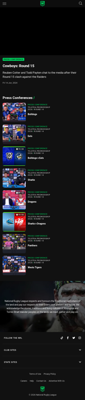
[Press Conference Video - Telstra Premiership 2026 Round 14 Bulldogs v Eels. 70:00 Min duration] (42, 156)
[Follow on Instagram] (79, 338)
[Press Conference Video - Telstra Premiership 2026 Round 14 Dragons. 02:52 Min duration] (42, 200)
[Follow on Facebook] (67, 338)
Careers (24, 380)
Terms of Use (35, 373)
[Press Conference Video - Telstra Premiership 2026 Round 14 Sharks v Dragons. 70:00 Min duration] (42, 221)
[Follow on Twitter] (73, 338)
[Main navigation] (4, 3)
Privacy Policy (50, 373)
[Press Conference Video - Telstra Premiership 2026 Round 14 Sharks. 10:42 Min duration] (42, 178)
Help (32, 380)
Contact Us (41, 380)
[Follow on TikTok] (62, 338)
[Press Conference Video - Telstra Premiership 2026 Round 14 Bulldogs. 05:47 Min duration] (42, 112)
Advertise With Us (56, 380)
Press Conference (13, 59)
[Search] (80, 3)
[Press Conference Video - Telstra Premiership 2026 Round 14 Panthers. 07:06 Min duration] (42, 243)
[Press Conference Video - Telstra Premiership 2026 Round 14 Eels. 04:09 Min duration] (42, 134)
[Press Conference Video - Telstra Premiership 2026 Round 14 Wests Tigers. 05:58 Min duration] (42, 265)
